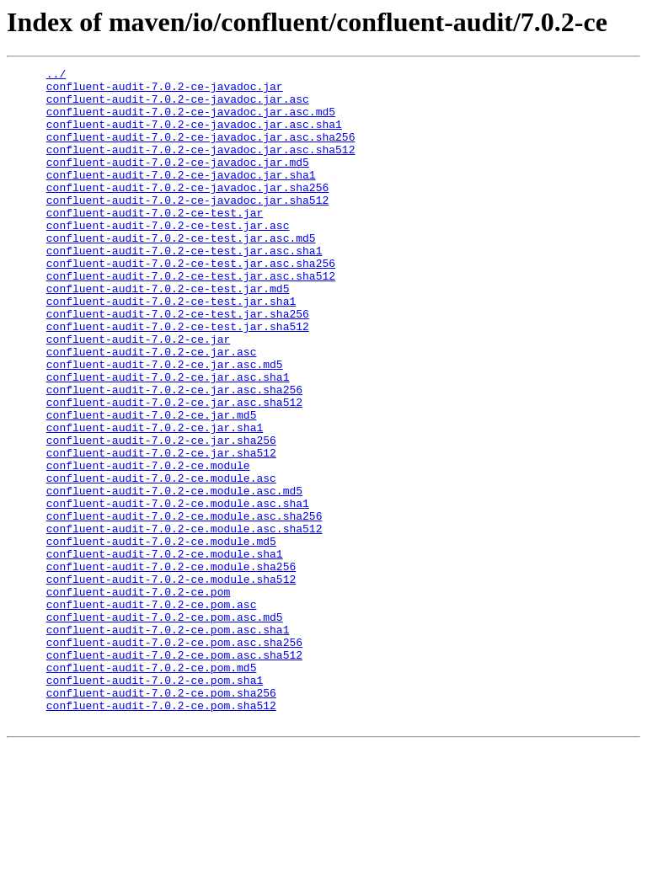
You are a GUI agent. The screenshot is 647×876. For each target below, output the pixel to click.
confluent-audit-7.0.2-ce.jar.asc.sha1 (168, 439)
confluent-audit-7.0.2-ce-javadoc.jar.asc (177, 106)
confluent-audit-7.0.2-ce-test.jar (154, 242)
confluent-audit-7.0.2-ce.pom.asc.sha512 (174, 773)
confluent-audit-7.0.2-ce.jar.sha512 (161, 530)
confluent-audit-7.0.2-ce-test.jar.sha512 (177, 379)
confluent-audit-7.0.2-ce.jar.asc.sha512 (174, 470)
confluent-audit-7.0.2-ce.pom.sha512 (161, 833)
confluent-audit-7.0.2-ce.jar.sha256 (161, 515)
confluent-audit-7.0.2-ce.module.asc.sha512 (184, 621)
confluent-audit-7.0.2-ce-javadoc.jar (164, 91)
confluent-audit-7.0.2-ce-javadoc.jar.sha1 (181, 197)
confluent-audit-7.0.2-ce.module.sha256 (171, 667)
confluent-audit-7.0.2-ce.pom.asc (151, 712)
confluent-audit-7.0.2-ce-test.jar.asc (168, 257)
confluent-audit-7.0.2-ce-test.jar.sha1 (171, 348)
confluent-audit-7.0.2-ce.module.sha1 (164, 652)
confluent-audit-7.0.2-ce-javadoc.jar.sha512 (187, 227)
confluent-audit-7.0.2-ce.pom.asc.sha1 (168, 742)
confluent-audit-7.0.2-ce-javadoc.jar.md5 (177, 182)
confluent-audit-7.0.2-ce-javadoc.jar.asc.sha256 (201, 151)
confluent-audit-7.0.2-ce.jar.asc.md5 (164, 424)
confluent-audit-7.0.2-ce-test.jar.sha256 (177, 363)
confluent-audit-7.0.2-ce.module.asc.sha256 (184, 606)
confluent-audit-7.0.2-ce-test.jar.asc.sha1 (184, 288)
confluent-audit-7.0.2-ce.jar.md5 (151, 485)
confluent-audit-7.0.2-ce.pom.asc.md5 (164, 727)
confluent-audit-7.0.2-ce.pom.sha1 (154, 803)
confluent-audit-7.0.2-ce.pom (138, 697)
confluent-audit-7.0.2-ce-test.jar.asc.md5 (181, 272)
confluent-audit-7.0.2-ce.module (148, 545)
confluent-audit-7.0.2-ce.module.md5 (161, 636)
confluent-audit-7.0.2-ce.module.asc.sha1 (177, 591)
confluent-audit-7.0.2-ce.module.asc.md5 (174, 576)
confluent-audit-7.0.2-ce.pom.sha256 (161, 818)
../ (56, 75)
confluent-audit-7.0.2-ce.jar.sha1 (154, 500)
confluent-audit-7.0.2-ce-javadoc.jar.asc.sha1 (194, 136)
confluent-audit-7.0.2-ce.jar (138, 394)
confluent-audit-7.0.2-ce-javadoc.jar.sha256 (187, 212)
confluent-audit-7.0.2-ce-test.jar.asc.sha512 (190, 318)
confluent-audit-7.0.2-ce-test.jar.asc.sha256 (190, 303)
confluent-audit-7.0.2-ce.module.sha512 (171, 682)
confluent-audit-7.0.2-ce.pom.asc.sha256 (174, 758)
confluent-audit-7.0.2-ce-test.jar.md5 (168, 333)
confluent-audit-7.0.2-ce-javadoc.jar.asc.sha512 (201, 166)
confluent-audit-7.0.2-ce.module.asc (161, 561)
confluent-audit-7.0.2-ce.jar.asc (151, 409)
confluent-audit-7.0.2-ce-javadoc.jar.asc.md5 (190, 121)
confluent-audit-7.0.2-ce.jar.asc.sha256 (174, 454)
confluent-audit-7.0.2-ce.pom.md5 (151, 788)
